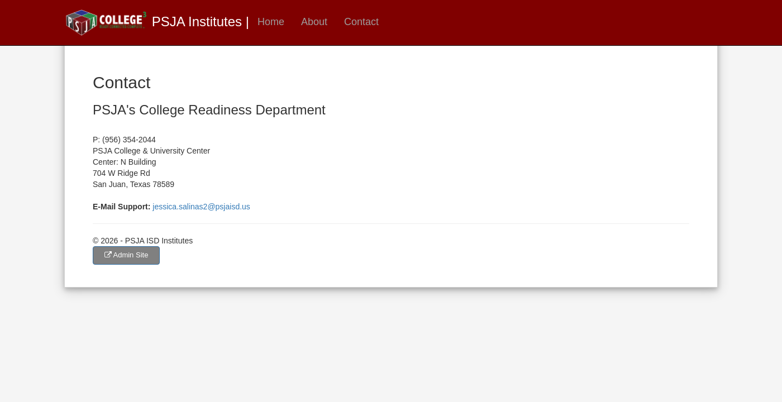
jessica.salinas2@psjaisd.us (201, 206)
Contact (361, 21)
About (314, 21)
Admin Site (126, 255)
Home (271, 21)
